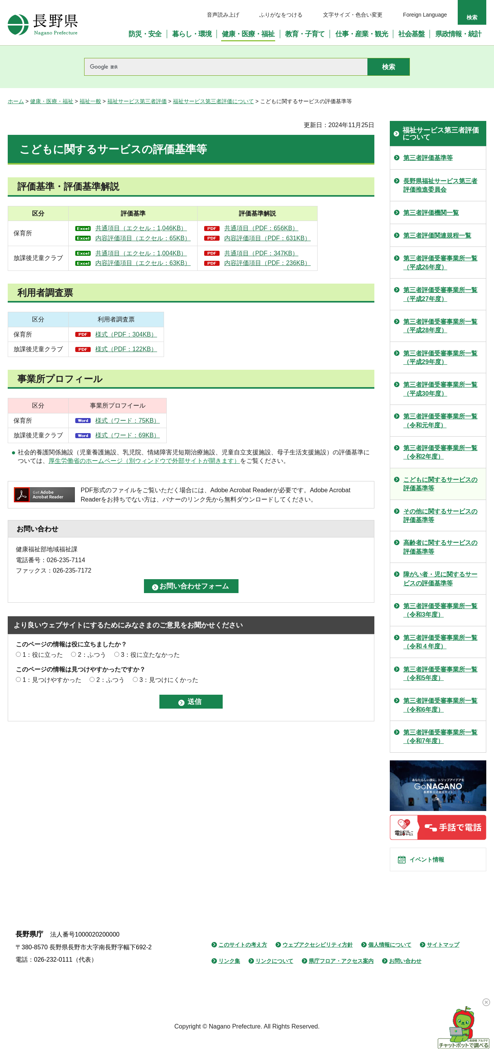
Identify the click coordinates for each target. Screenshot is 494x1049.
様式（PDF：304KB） (126, 334)
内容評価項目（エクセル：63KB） (154, 263)
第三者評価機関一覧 (431, 212)
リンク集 (229, 970)
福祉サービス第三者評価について (213, 101)
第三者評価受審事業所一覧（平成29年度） (440, 357)
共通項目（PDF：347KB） (296, 253)
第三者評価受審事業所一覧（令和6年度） (440, 704)
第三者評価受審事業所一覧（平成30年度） (440, 388)
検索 (472, 17)
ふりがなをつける (281, 15)
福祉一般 (90, 101)
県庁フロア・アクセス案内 (341, 970)
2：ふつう (92, 654)
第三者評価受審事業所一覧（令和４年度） (440, 641)
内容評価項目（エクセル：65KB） (154, 238)
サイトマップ (443, 953)
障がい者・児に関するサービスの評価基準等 (440, 578)
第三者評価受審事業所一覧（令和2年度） (440, 452)
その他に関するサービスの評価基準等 (440, 515)
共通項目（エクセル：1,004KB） (152, 253)
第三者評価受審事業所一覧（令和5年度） (440, 673)
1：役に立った (42, 654)
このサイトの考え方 (242, 953)
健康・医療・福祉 (51, 101)
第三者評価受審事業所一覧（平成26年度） (440, 262)
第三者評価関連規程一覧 (437, 235)
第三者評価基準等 (428, 158)
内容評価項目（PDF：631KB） (302, 238)
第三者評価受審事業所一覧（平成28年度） (440, 325)
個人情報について (389, 953)
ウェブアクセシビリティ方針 (318, 953)
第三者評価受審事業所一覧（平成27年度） (440, 294)
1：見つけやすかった (51, 680)
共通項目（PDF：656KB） (296, 228)
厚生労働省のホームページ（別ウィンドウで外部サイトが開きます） (144, 460)
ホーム (16, 101)
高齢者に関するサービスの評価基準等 (440, 546)
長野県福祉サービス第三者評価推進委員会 (440, 185)
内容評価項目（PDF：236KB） (302, 263)
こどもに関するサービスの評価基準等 (440, 483)
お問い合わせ (405, 970)
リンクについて (274, 970)
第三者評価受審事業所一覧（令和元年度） (440, 420)
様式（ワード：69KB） (127, 435)
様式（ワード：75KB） (127, 420)
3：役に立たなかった (150, 654)
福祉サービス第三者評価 (137, 101)
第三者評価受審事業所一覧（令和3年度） (440, 610)
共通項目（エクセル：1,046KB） (152, 228)
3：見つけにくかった (168, 680)
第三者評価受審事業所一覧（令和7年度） (440, 736)
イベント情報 (432, 864)
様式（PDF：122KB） (126, 349)
